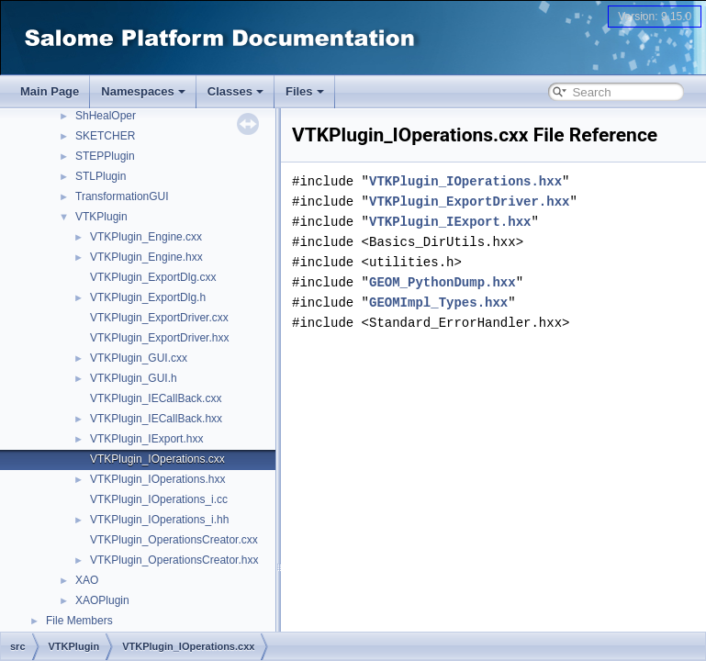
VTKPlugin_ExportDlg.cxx (153, 277)
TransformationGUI (122, 196)
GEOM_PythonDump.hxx (442, 282)
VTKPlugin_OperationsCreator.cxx (174, 539)
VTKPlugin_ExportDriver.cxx (159, 317)
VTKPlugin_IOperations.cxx (157, 459)
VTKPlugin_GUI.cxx (138, 358)
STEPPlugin (105, 156)
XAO (86, 580)
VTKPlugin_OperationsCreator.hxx (174, 560)
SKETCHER (105, 135)
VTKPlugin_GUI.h (133, 378)
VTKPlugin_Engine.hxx (146, 257)
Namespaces (143, 91)
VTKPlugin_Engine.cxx (146, 236)
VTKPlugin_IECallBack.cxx (155, 398)
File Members (79, 620)
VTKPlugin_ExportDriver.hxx (159, 337)
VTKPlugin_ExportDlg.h (148, 297)
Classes (235, 91)
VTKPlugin (101, 216)
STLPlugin (100, 176)
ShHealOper (105, 115)
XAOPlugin (102, 600)
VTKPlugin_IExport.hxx (146, 438)
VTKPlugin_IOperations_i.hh (159, 519)
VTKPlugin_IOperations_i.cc (159, 499)
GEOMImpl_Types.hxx (438, 302)
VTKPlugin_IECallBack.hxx (156, 418)
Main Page (49, 91)
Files (305, 91)
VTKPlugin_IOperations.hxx (157, 479)
